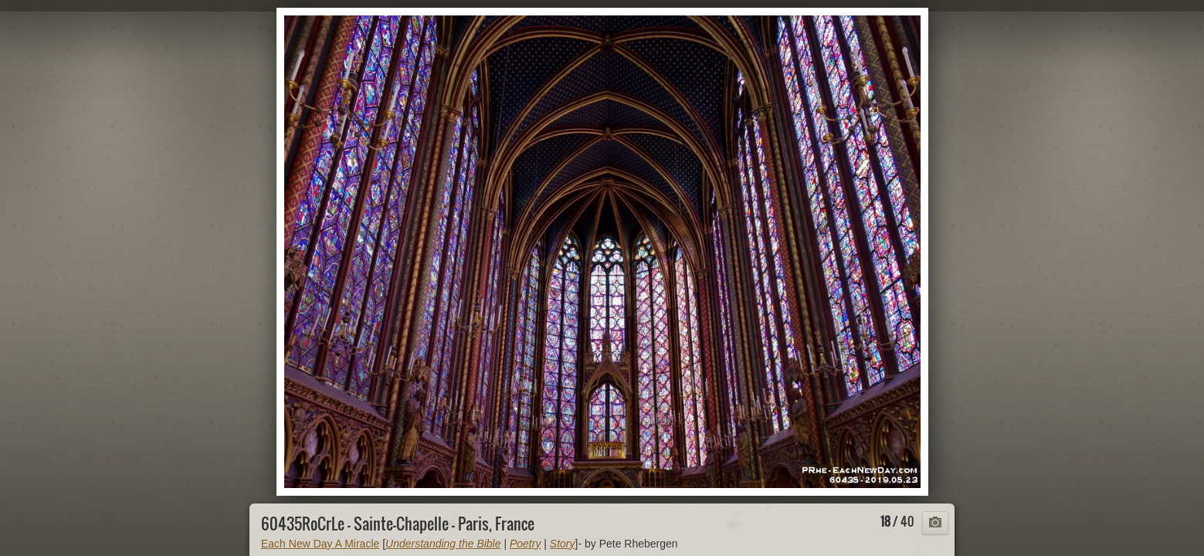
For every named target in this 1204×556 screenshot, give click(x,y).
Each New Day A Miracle (320, 543)
